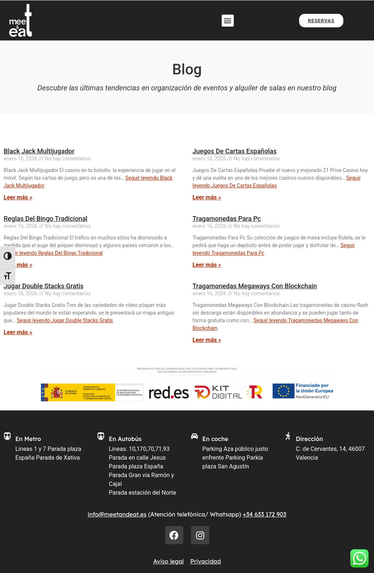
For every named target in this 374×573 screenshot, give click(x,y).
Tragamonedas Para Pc (226, 218)
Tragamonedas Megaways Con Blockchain (254, 286)
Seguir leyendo (53, 253)
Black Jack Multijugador (39, 151)
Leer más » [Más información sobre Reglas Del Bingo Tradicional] (18, 264)
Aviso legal (168, 561)
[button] (228, 21)
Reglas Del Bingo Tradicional (45, 218)
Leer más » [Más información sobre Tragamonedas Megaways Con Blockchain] (206, 339)
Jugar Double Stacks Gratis (44, 286)
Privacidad (205, 561)
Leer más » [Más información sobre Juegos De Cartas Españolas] (206, 197)
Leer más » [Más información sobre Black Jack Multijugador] (18, 197)
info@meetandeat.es (117, 514)
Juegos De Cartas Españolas (234, 151)
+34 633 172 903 (264, 514)
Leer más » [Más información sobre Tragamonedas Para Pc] (206, 264)
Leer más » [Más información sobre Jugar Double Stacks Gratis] (18, 332)
